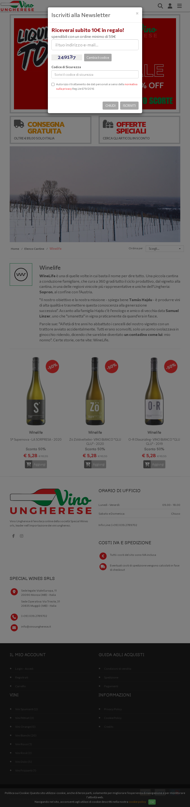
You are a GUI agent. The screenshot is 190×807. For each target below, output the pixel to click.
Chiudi (110, 105)
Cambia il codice (97, 57)
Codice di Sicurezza (66, 67)
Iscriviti (129, 105)
